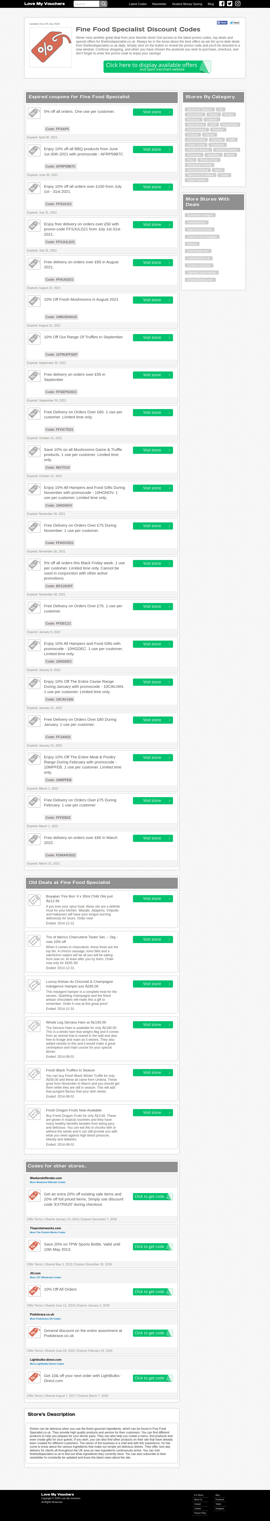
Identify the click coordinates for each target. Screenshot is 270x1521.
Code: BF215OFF (59, 586)
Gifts (232, 139)
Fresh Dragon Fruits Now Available (74, 1110)
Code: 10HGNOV (59, 505)
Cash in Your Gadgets (202, 236)
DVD (213, 124)
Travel (224, 175)
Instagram (219, 1509)
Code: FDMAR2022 (61, 855)
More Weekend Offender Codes (48, 1182)
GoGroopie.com (198, 251)
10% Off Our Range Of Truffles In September (83, 337)
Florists (209, 134)
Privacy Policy (200, 1513)
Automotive (195, 114)
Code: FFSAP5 (57, 129)
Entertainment (197, 129)
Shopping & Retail (200, 165)
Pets (191, 160)
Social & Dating (198, 170)
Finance (193, 134)
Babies (213, 114)
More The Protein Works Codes (48, 1232)
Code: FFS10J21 (59, 204)
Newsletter (159, 4)
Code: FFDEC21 (58, 623)
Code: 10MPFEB (59, 780)
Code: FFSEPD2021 (61, 392)
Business (194, 119)
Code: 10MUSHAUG (61, 317)
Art (220, 109)
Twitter (218, 1504)
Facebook (219, 1500)
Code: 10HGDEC (59, 661)
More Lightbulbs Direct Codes (47, 1363)
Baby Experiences (200, 229)
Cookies (197, 1509)
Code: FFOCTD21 (60, 429)
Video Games (197, 180)
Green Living (196, 144)
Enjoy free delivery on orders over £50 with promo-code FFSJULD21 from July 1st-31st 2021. (82, 229)
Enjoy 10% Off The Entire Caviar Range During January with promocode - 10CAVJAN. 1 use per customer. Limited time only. (84, 686)
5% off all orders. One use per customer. (79, 111)
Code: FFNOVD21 (60, 543)
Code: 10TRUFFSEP (62, 354)
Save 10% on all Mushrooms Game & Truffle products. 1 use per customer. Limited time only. (83, 454)
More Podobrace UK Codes (45, 1318)
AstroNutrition (197, 222)
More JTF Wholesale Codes (45, 1277)
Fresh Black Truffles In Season (70, 1070)
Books (229, 114)
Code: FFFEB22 (58, 818)
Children (212, 119)
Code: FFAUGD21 (60, 279)
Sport (218, 170)
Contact (197, 1504)
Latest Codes (138, 4)
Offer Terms (35, 1219)
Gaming (217, 139)
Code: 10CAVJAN (60, 699)
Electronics (230, 124)
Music (230, 155)
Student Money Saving (187, 4)
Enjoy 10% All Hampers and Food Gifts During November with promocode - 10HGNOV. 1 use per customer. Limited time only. (84, 492)
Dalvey (192, 244)
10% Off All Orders (60, 1289)
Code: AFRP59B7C (61, 166)
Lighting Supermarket (202, 272)
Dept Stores (195, 124)
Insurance (194, 155)
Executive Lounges (200, 215)
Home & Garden (227, 149)
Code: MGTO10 (58, 467)
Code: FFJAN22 (58, 737)
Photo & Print (209, 160)
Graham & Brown (199, 265)
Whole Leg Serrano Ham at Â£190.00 (76, 1022)
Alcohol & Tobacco (200, 109)
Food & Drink (196, 139)
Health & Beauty (198, 149)
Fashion (218, 129)
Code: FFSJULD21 (60, 242)
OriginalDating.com (200, 279)
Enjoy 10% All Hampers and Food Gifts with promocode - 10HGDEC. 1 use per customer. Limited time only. (83, 648)
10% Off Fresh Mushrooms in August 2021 (81, 299)
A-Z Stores (198, 1495)
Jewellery (213, 155)
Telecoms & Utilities (201, 175)
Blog (211, 4)
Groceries (217, 144)
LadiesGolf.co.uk (199, 258)
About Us (198, 1500)
